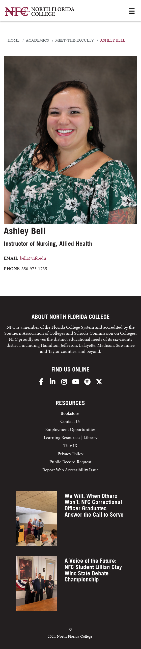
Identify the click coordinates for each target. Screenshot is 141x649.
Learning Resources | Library (70, 437)
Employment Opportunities (70, 429)
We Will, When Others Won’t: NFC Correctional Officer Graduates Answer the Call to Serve (94, 505)
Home (13, 40)
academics (37, 40)
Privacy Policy (70, 453)
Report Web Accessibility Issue (70, 470)
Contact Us (70, 421)
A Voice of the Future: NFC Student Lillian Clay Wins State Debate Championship (93, 570)
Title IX (70, 445)
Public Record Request (70, 461)
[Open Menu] (132, 11)
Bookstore (70, 413)
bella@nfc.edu (33, 258)
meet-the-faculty (74, 40)
